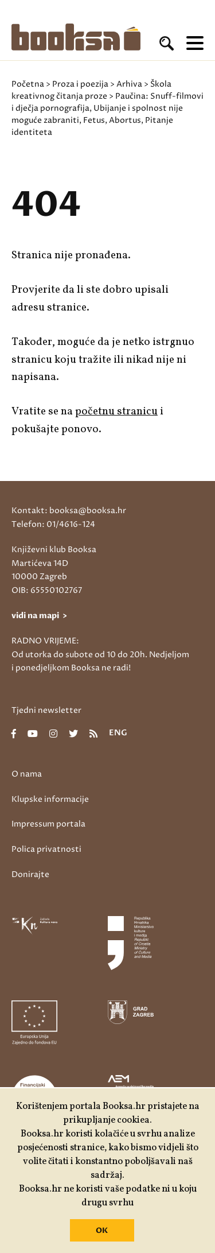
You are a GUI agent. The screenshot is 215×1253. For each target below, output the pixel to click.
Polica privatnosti (46, 849)
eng (118, 733)
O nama (26, 774)
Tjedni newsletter (46, 710)
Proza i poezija (80, 84)
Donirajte (30, 874)
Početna (27, 84)
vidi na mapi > (39, 615)
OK (102, 1230)
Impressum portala (48, 823)
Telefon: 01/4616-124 (53, 524)
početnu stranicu (116, 411)
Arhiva (129, 84)
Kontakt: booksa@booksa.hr (68, 510)
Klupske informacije (50, 799)
